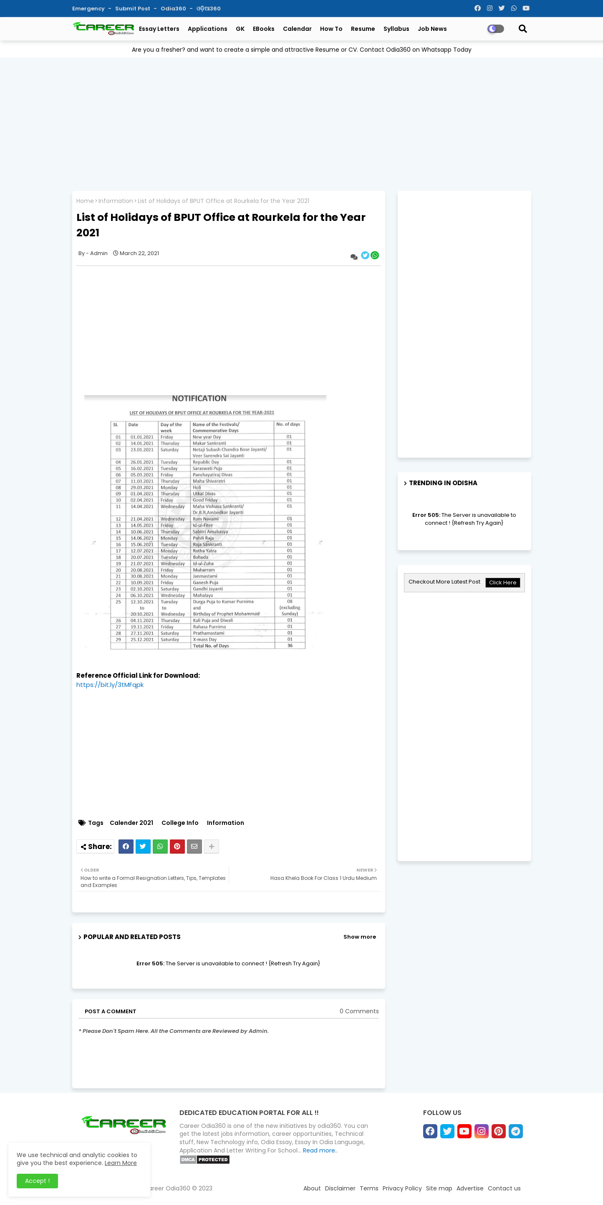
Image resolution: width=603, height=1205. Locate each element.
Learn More (121, 1163)
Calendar (297, 29)
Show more (359, 937)
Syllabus (396, 29)
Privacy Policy (402, 1188)
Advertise (470, 1188)
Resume (363, 29)
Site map (439, 1188)
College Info (180, 823)
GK (240, 29)
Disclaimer (340, 1188)
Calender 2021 (131, 823)
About (312, 1188)
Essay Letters (159, 29)
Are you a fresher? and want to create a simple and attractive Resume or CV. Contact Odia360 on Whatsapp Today (302, 49)
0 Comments (359, 1011)
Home (85, 201)
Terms (369, 1188)
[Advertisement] (301, 122)
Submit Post (133, 9)
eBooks (264, 29)
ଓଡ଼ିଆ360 (209, 9)
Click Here (503, 582)
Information (115, 201)
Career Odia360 (167, 1188)
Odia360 (174, 9)
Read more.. (320, 1150)
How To (331, 29)
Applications (207, 29)
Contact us (504, 1188)
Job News (432, 29)
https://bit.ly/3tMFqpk (110, 684)
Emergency (89, 9)
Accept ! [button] (37, 1181)
